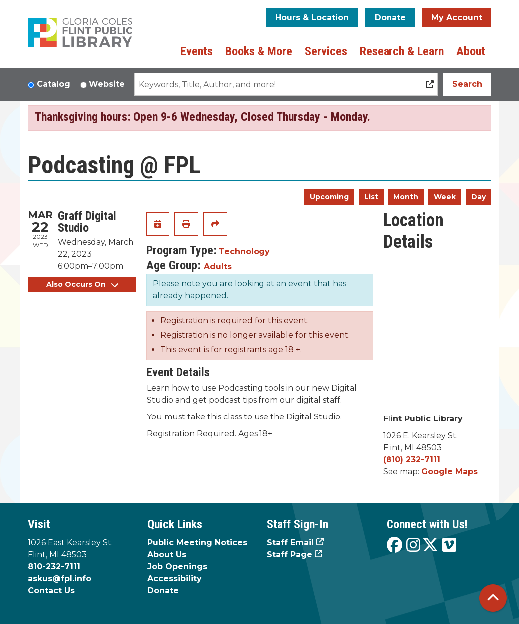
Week (445, 196)
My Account (456, 17)
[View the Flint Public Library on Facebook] (394, 545)
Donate (390, 17)
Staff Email (290, 542)
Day (478, 196)
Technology (244, 251)
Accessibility (174, 578)
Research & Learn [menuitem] (402, 51)
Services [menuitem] (326, 51)
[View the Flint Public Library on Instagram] (413, 545)
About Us (166, 554)
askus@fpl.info (59, 578)
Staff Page (289, 554)
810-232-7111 (54, 566)
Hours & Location (312, 17)
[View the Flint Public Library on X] (430, 545)
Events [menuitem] (196, 51)
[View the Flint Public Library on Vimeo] (449, 545)
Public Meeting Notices (197, 542)
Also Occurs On (82, 284)
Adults (218, 266)
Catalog (53, 84)
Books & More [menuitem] (258, 51)
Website (107, 84)
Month (405, 196)
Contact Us (51, 590)
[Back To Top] (493, 598)
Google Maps (449, 471)
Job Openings (177, 566)
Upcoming (329, 196)
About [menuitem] (470, 51)
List (371, 196)
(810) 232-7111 (411, 459)
